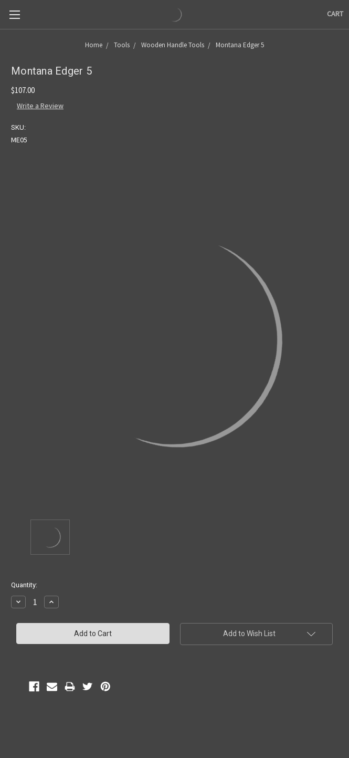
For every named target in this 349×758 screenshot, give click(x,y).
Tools (122, 44)
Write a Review (40, 105)
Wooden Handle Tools (172, 44)
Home (93, 44)
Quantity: (24, 585)
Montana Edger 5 (240, 44)
